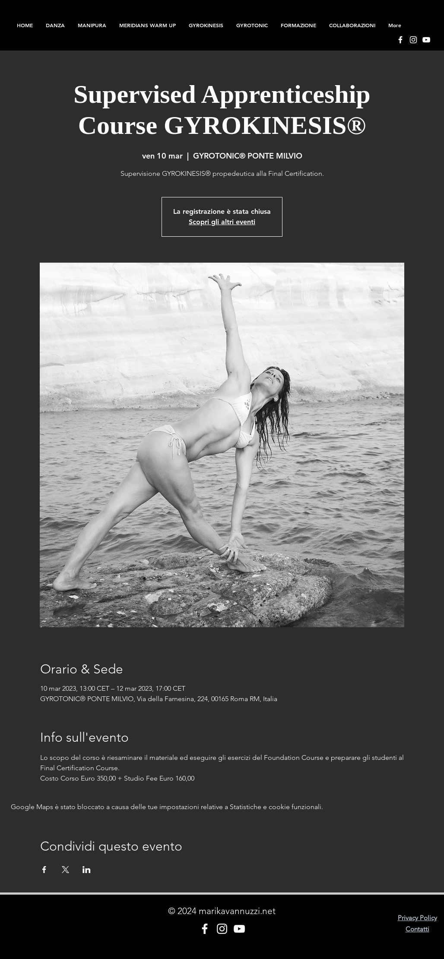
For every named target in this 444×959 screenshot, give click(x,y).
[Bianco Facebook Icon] (400, 39)
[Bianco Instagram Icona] (413, 39)
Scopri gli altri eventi (222, 222)
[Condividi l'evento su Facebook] (44, 869)
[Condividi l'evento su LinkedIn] (86, 869)
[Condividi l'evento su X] (65, 869)
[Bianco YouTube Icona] (426, 39)
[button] (298, 25)
